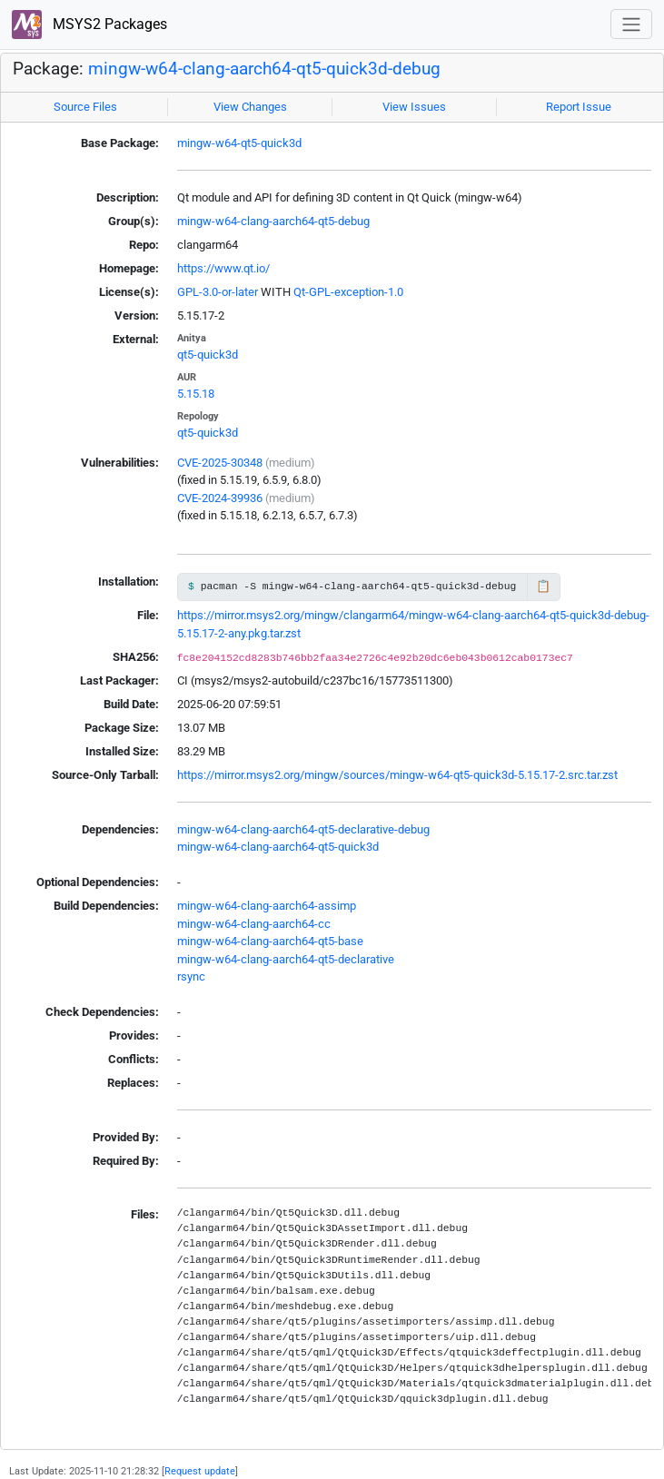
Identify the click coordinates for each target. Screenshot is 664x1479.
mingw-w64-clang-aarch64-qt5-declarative (285, 959)
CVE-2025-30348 (220, 462)
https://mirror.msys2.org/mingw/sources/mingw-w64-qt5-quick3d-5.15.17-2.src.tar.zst (397, 775)
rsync (191, 976)
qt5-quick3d (207, 354)
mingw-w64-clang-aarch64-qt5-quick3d (278, 846)
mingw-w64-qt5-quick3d (239, 143)
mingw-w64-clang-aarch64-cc (254, 924)
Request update (199, 1470)
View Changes (250, 106)
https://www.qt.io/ (223, 268)
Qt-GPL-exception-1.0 (348, 292)
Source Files (85, 106)
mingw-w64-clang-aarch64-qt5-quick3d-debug (264, 69)
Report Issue (578, 106)
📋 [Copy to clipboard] (543, 586)
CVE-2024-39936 (220, 498)
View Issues (414, 106)
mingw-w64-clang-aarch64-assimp (266, 905)
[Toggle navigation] (631, 24)
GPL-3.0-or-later (217, 292)
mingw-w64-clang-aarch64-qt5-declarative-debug (303, 829)
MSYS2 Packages (89, 25)
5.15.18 (195, 393)
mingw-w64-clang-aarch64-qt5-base (270, 941)
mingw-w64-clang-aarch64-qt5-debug (273, 221)
